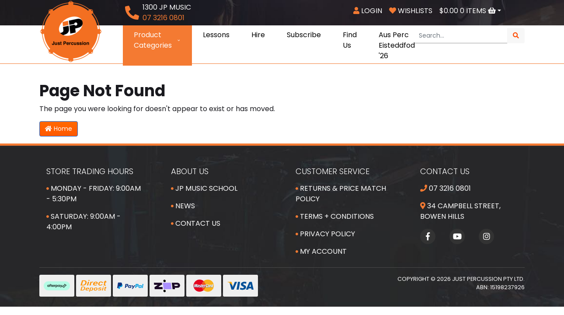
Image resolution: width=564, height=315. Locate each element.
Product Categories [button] (157, 40)
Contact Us (195, 223)
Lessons (216, 35)
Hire (258, 35)
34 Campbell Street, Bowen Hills (460, 211)
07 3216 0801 (445, 188)
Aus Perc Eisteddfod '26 (397, 45)
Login (367, 11)
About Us (190, 171)
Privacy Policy (325, 234)
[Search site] (516, 35)
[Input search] (460, 35)
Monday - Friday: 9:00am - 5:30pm (93, 193)
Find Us (350, 40)
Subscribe (304, 35)
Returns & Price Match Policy (341, 193)
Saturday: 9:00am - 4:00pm (83, 221)
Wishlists (410, 11)
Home (58, 128)
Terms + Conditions (335, 216)
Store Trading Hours (89, 171)
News (183, 206)
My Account (321, 251)
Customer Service (332, 171)
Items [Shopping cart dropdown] (468, 11)
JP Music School (204, 188)
